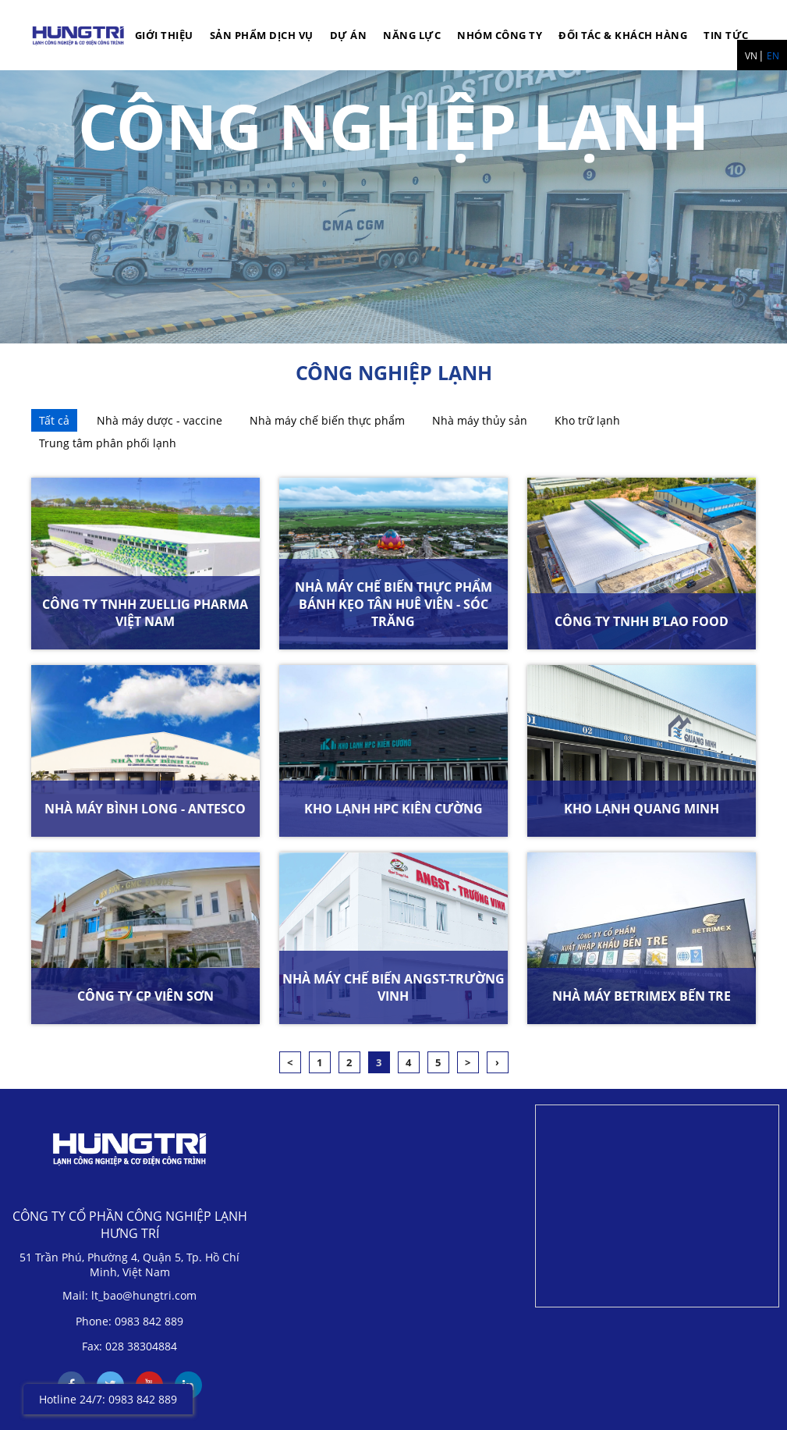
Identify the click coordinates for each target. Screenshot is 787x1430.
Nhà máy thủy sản (479, 420)
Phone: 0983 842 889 (129, 1321)
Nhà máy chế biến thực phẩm (327, 420)
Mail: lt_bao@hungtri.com (129, 1295)
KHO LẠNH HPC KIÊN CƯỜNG (393, 808)
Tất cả (54, 420)
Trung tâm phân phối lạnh (107, 443)
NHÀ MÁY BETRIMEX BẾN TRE (641, 996)
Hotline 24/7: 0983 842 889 (108, 1399)
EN (773, 55)
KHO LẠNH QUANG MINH (641, 808)
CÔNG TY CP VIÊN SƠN (145, 996)
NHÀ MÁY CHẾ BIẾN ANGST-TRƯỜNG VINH (393, 987)
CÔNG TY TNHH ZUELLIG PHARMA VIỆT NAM (145, 613)
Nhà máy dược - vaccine (159, 420)
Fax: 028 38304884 (129, 1346)
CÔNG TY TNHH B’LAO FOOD (642, 621)
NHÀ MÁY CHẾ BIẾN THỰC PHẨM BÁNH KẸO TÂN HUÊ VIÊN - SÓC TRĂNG (393, 604)
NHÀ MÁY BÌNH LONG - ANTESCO (145, 808)
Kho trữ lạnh (587, 420)
